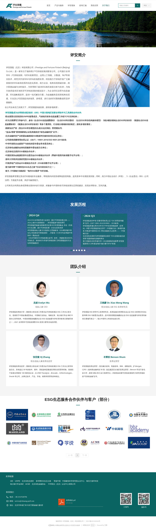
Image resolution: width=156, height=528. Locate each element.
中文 (145, 5)
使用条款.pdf (71, 500)
